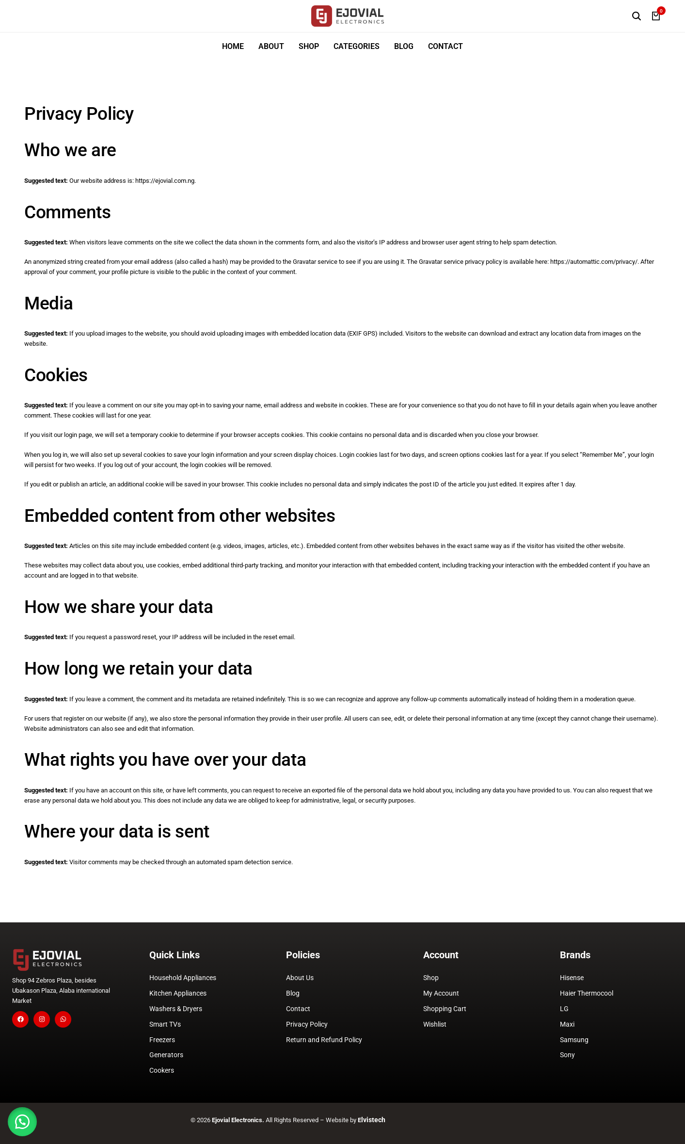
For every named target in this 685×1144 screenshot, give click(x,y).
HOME (233, 46)
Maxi (567, 1024)
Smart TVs (165, 1024)
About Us (300, 978)
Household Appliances (182, 978)
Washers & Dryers (175, 1009)
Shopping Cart (444, 1009)
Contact (298, 1009)
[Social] (20, 1019)
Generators (166, 1055)
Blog (293, 993)
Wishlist (434, 1024)
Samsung (574, 1040)
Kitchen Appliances (178, 993)
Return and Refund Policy (324, 1040)
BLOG (404, 46)
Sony (567, 1055)
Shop (431, 978)
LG (564, 1009)
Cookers (161, 1070)
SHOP (309, 46)
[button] (24, 1119)
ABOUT (271, 46)
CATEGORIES (357, 46)
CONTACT (445, 46)
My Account (441, 993)
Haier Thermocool (586, 993)
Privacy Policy (307, 1024)
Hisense (572, 978)
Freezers (162, 1040)
